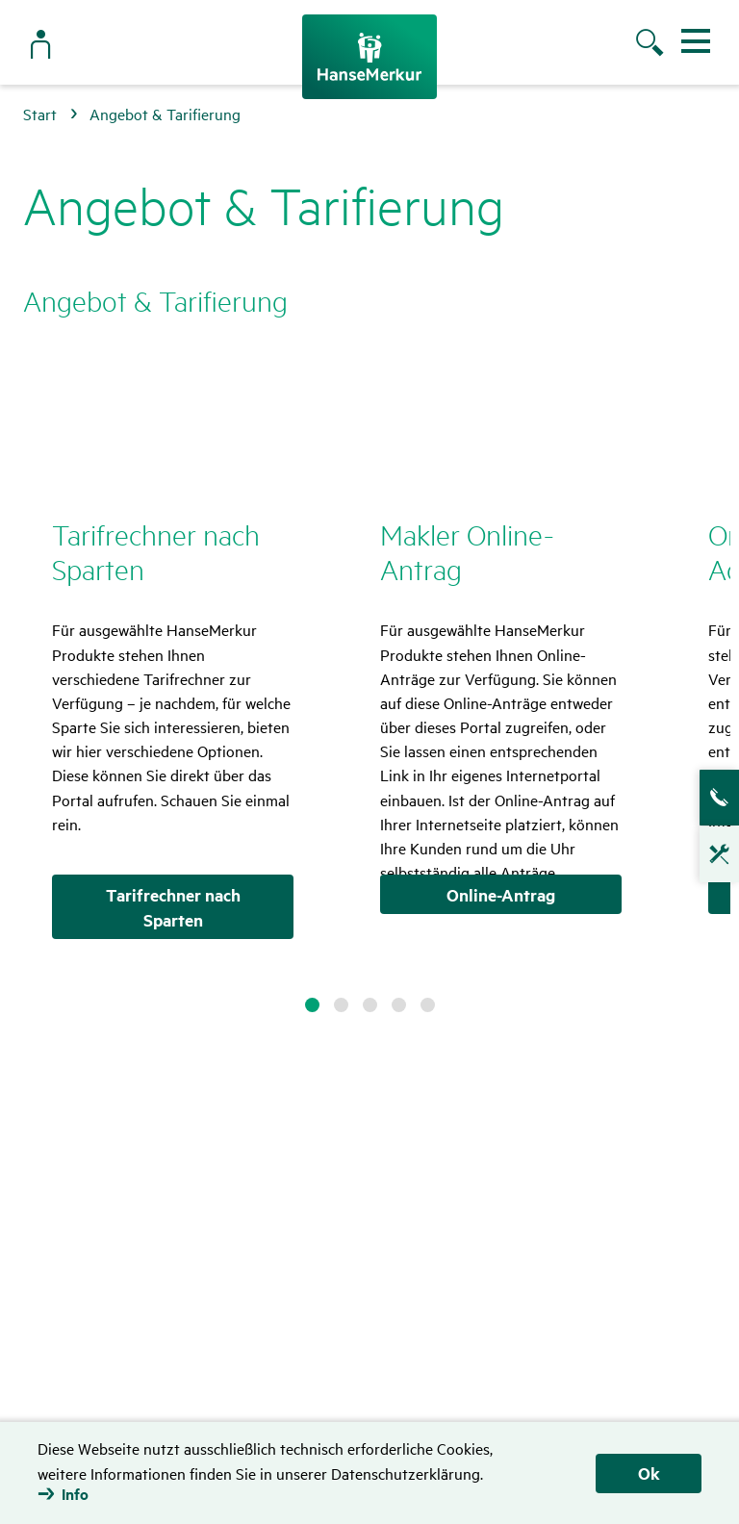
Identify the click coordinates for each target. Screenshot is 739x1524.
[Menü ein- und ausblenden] (695, 41)
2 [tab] (341, 1005)
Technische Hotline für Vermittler (710, 860)
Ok (649, 1473)
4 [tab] (399, 1005)
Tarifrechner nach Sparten (173, 907)
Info (75, 1494)
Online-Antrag (500, 894)
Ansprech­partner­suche (710, 798)
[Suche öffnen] (652, 45)
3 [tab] (370, 1005)
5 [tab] (427, 1005)
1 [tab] (312, 1005)
